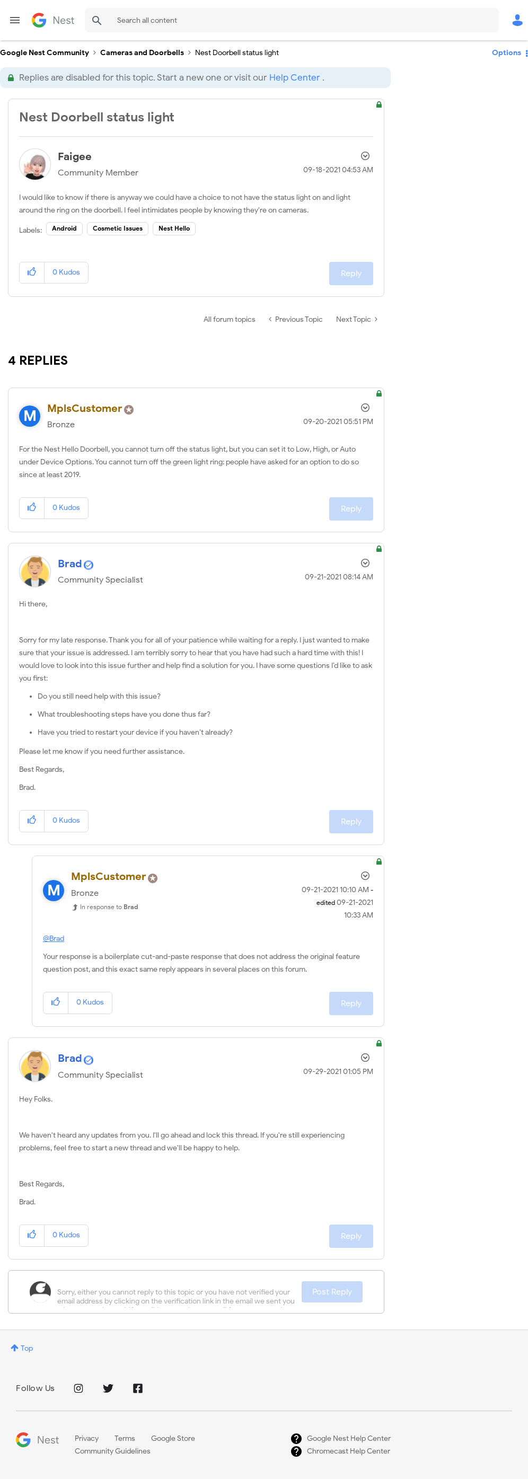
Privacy (87, 1438)
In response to (109, 907)
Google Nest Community (53, 20)
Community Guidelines (113, 1451)
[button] (32, 272)
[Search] (292, 20)
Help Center (294, 77)
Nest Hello (174, 228)
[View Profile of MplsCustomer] (84, 408)
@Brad (53, 938)
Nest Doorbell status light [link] (237, 52)
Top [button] (27, 1348)
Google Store (173, 1438)
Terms (125, 1438)
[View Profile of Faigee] (75, 156)
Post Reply (332, 1292)
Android (64, 228)
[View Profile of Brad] (70, 563)
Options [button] (506, 52)
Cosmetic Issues (118, 228)
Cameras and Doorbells (142, 52)
